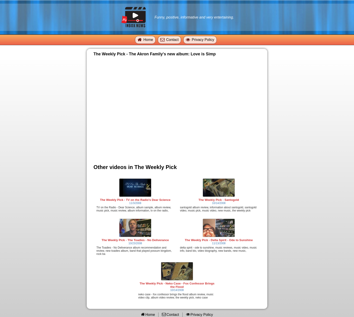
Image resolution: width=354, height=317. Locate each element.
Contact (172, 40)
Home (148, 40)
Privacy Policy (203, 40)
